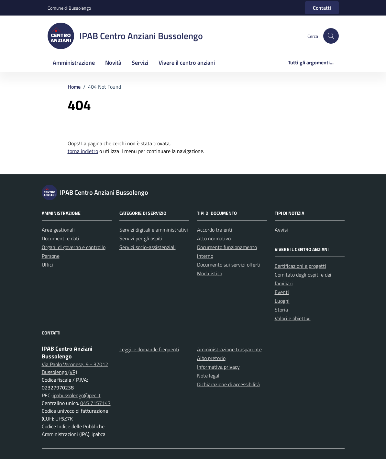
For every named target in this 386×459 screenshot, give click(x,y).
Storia (281, 309)
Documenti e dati (60, 238)
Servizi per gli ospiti (140, 238)
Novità (113, 62)
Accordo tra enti (214, 230)
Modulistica (209, 273)
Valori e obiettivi (293, 318)
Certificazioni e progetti (300, 266)
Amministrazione (74, 62)
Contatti (322, 8)
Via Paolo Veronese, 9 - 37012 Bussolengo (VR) (75, 368)
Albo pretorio (211, 358)
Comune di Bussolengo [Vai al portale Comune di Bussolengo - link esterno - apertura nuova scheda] (69, 8)
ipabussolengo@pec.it (77, 395)
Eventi (282, 292)
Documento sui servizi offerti (228, 264)
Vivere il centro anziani (187, 62)
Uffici (47, 264)
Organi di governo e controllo (73, 247)
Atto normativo (214, 238)
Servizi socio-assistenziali (147, 247)
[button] (331, 36)
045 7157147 (95, 403)
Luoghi (282, 301)
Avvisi (281, 230)
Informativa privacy (218, 367)
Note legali (209, 375)
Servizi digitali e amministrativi (153, 230)
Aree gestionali (58, 230)
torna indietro (83, 151)
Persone (51, 256)
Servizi (140, 62)
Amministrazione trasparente (229, 349)
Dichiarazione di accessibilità (228, 384)
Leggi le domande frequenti (149, 349)
